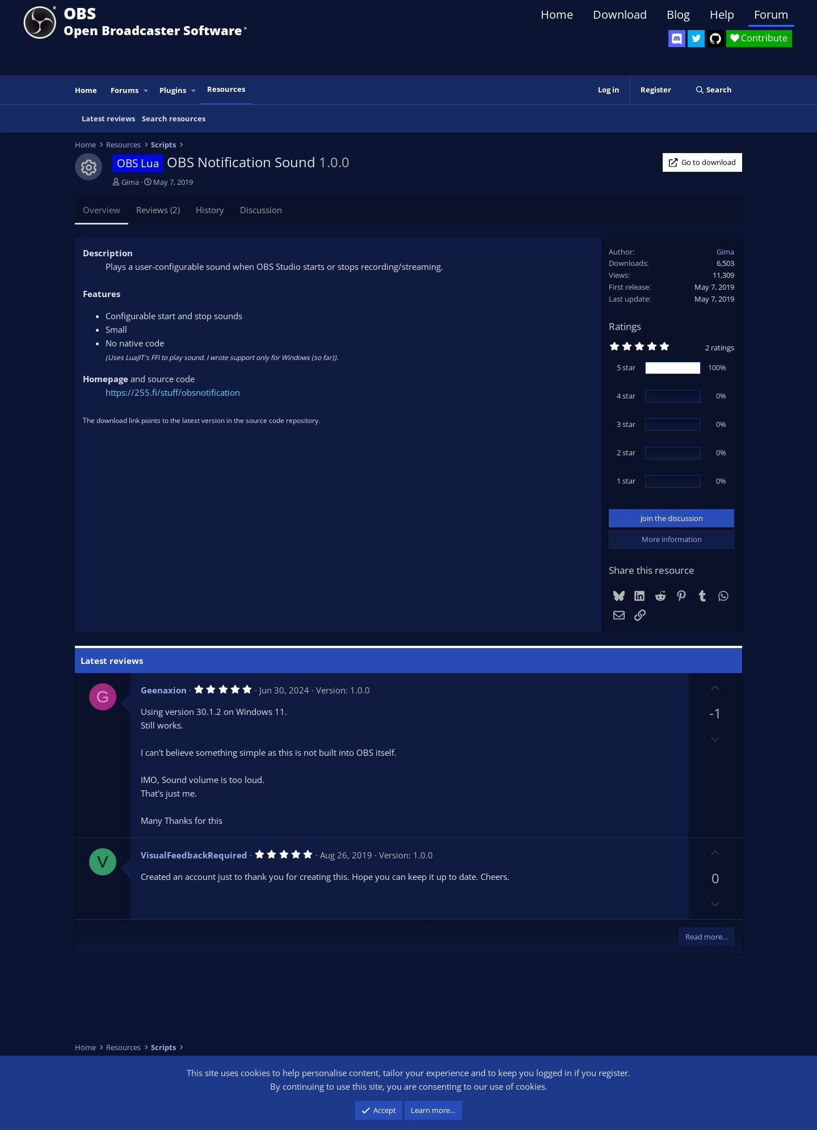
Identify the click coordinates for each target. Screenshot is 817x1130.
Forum (771, 14)
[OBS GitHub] (715, 38)
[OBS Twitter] (696, 38)
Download (620, 14)
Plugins (172, 90)
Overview (101, 209)
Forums (124, 90)
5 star (626, 367)
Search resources (173, 118)
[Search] (713, 90)
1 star (626, 481)
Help (722, 14)
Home (557, 14)
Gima (130, 182)
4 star (626, 396)
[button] (146, 90)
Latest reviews (108, 118)
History (210, 209)
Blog (678, 14)
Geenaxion (164, 690)
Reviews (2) (158, 209)
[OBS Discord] (676, 38)
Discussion (261, 209)
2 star (626, 452)
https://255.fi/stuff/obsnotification (173, 392)
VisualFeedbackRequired (194, 855)
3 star (626, 424)
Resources (226, 89)
